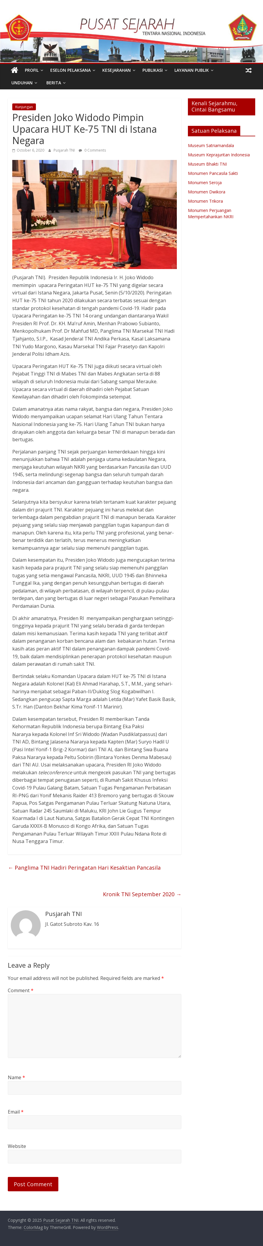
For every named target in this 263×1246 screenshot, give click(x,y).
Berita (53, 82)
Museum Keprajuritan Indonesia (219, 155)
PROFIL (32, 70)
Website (17, 1146)
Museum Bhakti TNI (207, 164)
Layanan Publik (191, 70)
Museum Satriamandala (211, 145)
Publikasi (152, 70)
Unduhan (22, 82)
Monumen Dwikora (206, 192)
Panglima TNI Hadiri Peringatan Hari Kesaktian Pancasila (84, 867)
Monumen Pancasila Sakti (213, 173)
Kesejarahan (116, 70)
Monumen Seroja (205, 182)
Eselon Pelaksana (70, 70)
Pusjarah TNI (65, 150)
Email (16, 1111)
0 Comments (92, 150)
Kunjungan (24, 106)
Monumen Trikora (205, 201)
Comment (21, 990)
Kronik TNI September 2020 (142, 894)
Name (16, 1077)
